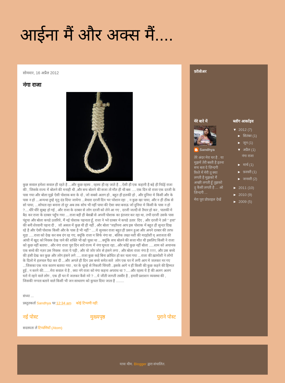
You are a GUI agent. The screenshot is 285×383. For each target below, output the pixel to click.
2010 (243, 195)
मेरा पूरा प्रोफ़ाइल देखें (207, 199)
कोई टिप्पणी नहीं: (87, 303)
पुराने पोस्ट (166, 317)
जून (246, 143)
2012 (243, 130)
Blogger (140, 364)
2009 (243, 202)
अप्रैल (247, 150)
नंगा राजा (32, 85)
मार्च (246, 165)
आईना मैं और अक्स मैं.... (96, 35)
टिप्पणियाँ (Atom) (50, 328)
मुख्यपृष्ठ (97, 317)
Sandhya (207, 150)
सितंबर (248, 136)
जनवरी (248, 179)
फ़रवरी (247, 172)
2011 (243, 188)
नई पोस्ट (30, 317)
